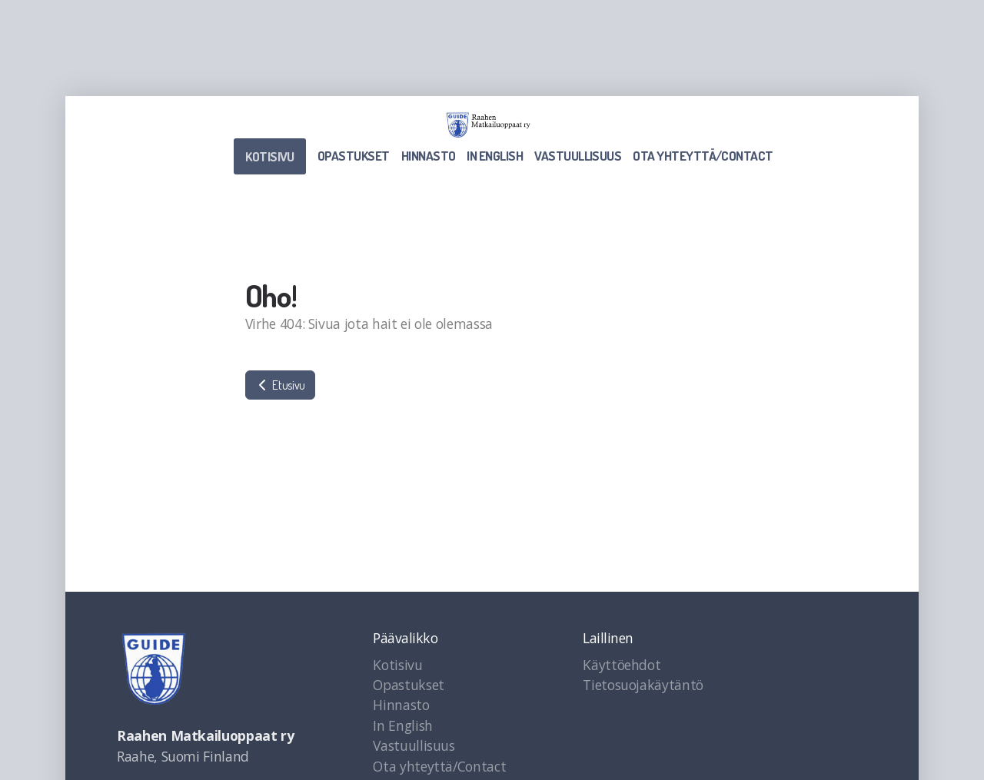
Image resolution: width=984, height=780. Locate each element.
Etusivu (280, 385)
